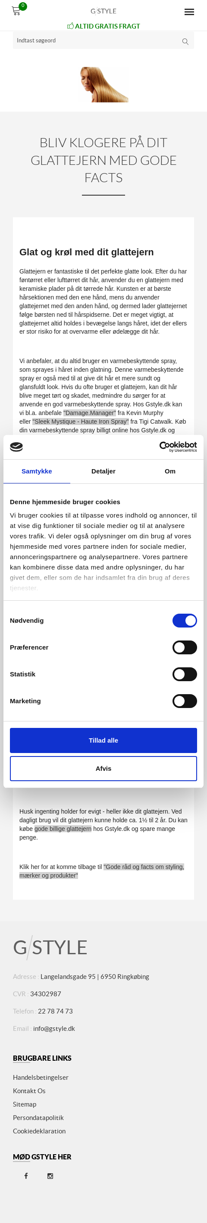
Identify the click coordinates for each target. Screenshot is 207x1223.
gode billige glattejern (62, 828)
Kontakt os (29, 1090)
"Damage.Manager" (89, 412)
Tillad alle (103, 740)
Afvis (104, 768)
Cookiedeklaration (39, 1131)
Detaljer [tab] (103, 471)
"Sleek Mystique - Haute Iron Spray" (80, 421)
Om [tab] (170, 471)
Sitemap (24, 1104)
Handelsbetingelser (41, 1077)
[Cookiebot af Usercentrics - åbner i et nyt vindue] (159, 447)
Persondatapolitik (38, 1117)
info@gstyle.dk (54, 1028)
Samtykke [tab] (37, 471)
